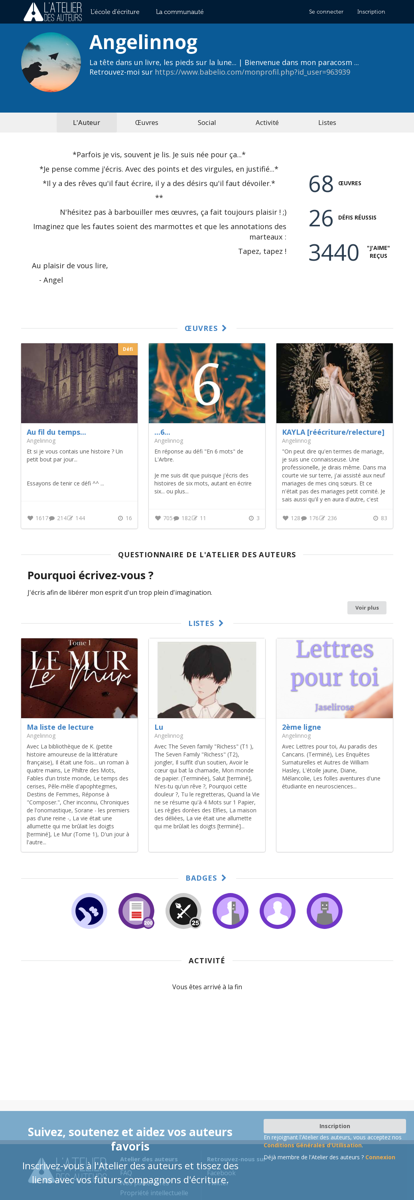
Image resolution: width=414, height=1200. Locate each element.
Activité (267, 122)
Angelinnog (41, 735)
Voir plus (367, 607)
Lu (158, 727)
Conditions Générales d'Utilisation (313, 1145)
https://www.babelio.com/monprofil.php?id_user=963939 (252, 72)
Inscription (371, 11)
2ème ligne (301, 727)
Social (207, 122)
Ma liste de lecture (60, 727)
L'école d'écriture (115, 12)
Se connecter (326, 11)
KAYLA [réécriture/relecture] (333, 432)
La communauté (180, 12)
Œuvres (146, 122)
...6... (162, 432)
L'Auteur (86, 122)
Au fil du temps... (56, 432)
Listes (327, 122)
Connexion (380, 1157)
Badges (207, 878)
